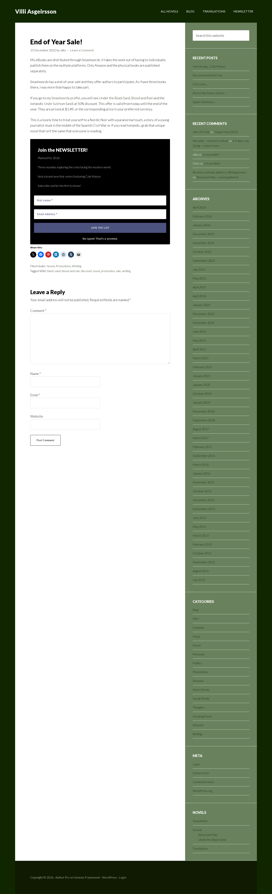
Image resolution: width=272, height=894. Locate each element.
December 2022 (203, 313)
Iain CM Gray (201, 132)
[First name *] (100, 200)
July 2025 (199, 269)
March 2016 (201, 464)
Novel (51, 266)
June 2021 (199, 331)
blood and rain (71, 271)
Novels (197, 830)
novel (96, 271)
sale (118, 271)
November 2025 (203, 243)
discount (86, 271)
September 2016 (204, 455)
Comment (38, 311)
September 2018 (204, 420)
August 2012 (201, 571)
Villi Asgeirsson (35, 11)
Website (36, 416)
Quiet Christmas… (204, 102)
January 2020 (201, 384)
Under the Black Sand (114, 98)
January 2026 (201, 225)
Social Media (201, 698)
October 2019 (202, 393)
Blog (195, 610)
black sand (54, 271)
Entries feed (201, 773)
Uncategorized (202, 716)
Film (195, 618)
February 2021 (202, 367)
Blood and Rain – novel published (217, 177)
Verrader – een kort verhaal (210, 140)
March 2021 (201, 358)
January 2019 (201, 402)
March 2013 (201, 535)
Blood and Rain (142, 98)
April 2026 (199, 207)
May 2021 (199, 340)
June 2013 (199, 517)
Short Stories (201, 689)
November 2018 (203, 411)
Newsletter (200, 821)
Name (35, 374)
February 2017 (202, 447)
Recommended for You (207, 75)
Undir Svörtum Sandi (58, 104)
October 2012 (202, 553)
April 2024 (199, 296)
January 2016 (201, 473)
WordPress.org (202, 790)
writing (126, 271)
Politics (197, 663)
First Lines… (200, 84)
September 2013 (204, 509)
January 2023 (201, 305)
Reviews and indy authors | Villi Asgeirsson (219, 172)
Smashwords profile (66, 98)
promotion (108, 271)
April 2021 (199, 349)
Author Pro (62, 877)
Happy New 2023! (226, 132)
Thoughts (198, 707)
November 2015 (203, 482)
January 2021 (201, 376)
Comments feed (203, 782)
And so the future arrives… (209, 93)
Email (35, 395)
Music (196, 636)
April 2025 (199, 287)
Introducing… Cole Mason (209, 66)
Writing (76, 266)
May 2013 (199, 526)
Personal (198, 654)
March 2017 (201, 438)
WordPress (109, 877)
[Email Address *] (100, 214)
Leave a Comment (82, 50)
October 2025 (202, 251)
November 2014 (203, 500)
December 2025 (203, 234)
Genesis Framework (87, 877)
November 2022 (203, 322)
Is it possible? (210, 154)
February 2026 (202, 216)
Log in (196, 764)
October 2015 (202, 491)
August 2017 (201, 429)
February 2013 (202, 544)
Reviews (198, 680)
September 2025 (204, 260)
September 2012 (204, 562)
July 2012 (199, 580)
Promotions (63, 266)
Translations (200, 848)
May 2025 (199, 278)
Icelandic (198, 627)
